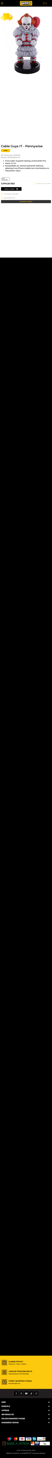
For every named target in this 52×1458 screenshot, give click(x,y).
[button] (9, 194)
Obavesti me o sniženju (44, 183)
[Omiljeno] (45, 3)
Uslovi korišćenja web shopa (26, 1450)
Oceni (5, 150)
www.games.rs (16, 1453)
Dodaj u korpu (10, 189)
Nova (5, 179)
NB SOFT (29, 1453)
